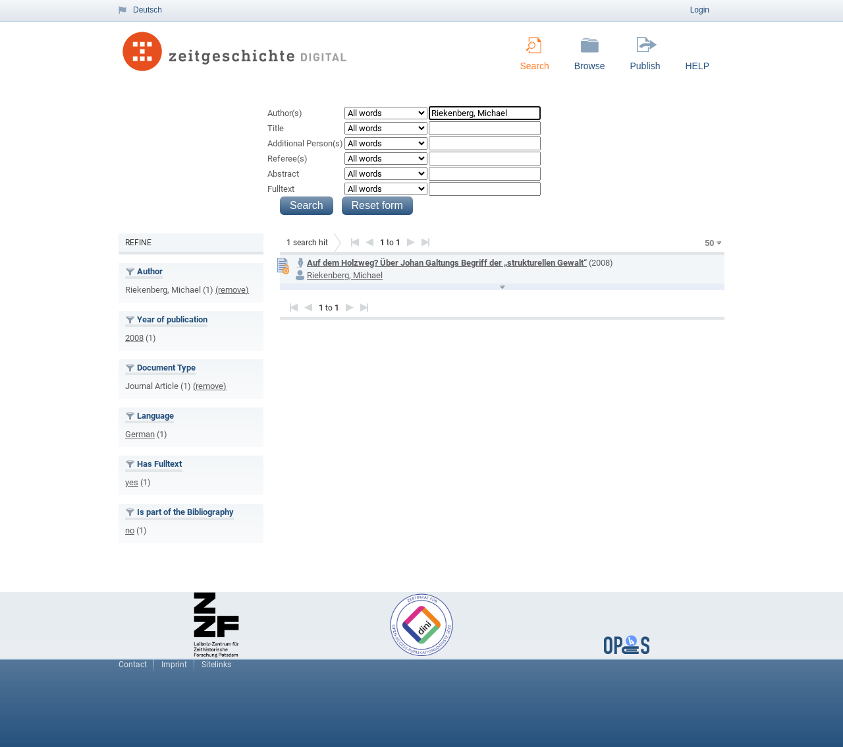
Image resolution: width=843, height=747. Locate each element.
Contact (133, 664)
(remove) (232, 290)
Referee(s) (287, 159)
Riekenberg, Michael (345, 275)
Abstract (283, 174)
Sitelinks (216, 664)
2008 (134, 338)
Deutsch (147, 10)
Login (699, 10)
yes (131, 482)
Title (275, 128)
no (129, 530)
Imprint (174, 664)
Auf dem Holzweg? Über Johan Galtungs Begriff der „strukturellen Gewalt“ (447, 263)
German (140, 434)
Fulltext (280, 189)
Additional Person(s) (305, 143)
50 (709, 243)
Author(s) (284, 113)
